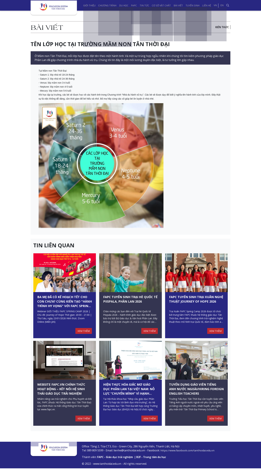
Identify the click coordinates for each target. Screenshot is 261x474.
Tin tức (144, 5)
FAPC (134, 5)
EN (222, 5)
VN (215, 5)
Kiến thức (222, 27)
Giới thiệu (89, 5)
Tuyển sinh (192, 5)
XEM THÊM (83, 333)
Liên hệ (206, 5)
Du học (123, 5)
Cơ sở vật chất (161, 5)
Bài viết (178, 5)
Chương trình (107, 5)
